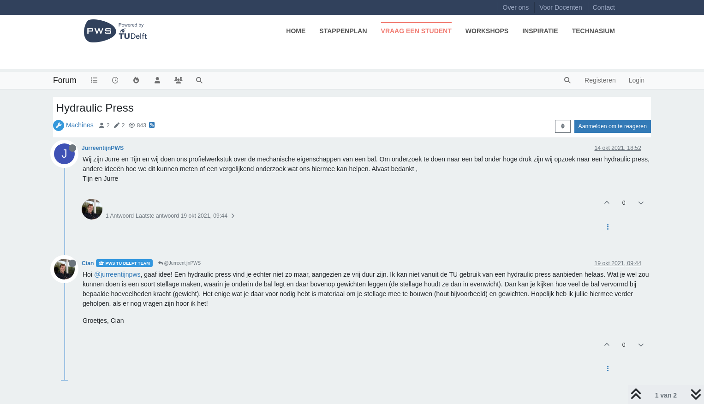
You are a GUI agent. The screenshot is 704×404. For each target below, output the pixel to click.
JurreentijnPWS (103, 148)
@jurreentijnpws (117, 274)
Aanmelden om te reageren (613, 126)
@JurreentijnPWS (179, 263)
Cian (88, 263)
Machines (80, 125)
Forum (65, 80)
